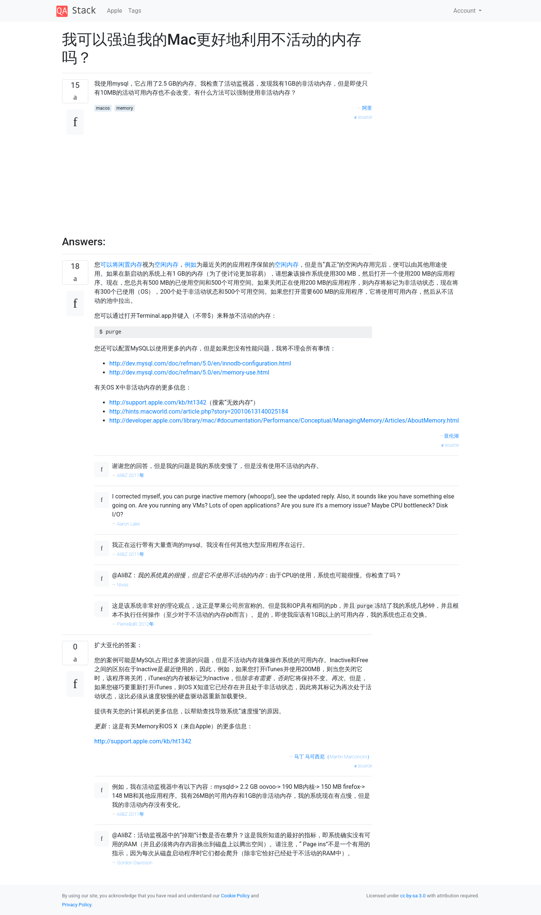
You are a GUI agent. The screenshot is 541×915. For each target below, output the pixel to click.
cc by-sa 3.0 (413, 895)
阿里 (367, 108)
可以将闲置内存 (121, 264)
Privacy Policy (76, 904)
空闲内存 (166, 264)
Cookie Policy (235, 895)
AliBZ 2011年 (130, 475)
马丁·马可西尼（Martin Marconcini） (333, 756)
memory (124, 108)
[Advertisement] (233, 173)
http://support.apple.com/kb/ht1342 (157, 402)
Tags (134, 10)
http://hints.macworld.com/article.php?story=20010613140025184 (198, 411)
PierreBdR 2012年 (135, 624)
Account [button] (465, 10)
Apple (114, 10)
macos (103, 108)
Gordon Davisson (135, 862)
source (363, 117)
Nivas (122, 584)
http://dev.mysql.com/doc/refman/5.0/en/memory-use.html (189, 372)
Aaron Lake (128, 524)
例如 (190, 264)
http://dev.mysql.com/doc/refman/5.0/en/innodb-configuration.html (200, 363)
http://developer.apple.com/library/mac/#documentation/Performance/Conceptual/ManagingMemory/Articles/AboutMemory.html (284, 420)
